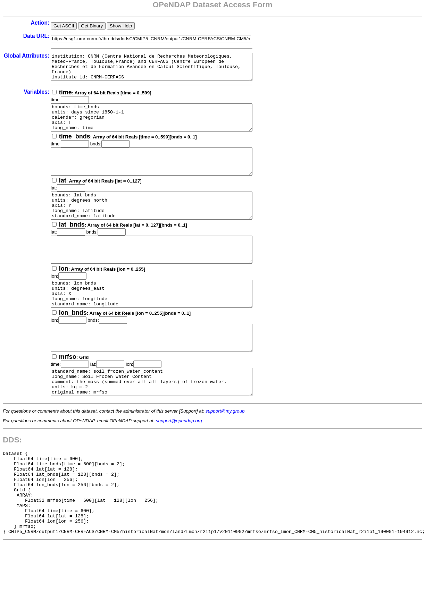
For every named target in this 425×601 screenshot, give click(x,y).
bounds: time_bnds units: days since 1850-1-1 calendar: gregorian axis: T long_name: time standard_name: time (164, 125)
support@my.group (225, 452)
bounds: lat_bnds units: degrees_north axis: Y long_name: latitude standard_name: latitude (164, 223)
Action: (40, 23)
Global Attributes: (26, 56)
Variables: (36, 97)
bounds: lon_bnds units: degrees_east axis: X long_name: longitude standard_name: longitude (164, 322)
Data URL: (36, 36)
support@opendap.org (179, 462)
